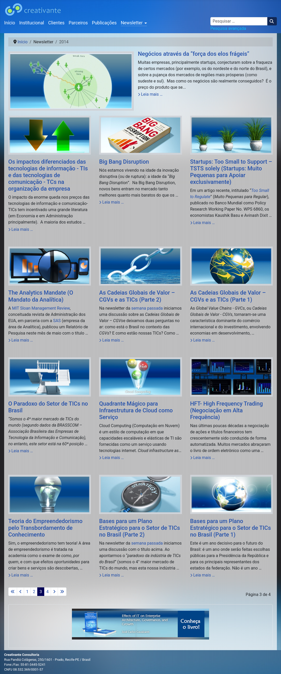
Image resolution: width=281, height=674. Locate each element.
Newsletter (132, 22)
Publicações (104, 22)
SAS (57, 320)
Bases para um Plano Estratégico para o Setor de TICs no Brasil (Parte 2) (139, 528)
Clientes (56, 22)
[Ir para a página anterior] (20, 591)
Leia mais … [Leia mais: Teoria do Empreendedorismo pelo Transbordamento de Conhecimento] (20, 575)
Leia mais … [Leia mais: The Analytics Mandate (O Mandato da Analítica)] (20, 340)
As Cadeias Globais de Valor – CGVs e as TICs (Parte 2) (137, 296)
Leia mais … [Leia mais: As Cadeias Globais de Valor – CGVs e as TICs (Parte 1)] (202, 340)
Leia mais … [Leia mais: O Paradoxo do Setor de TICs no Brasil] (20, 450)
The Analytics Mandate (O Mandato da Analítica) (40, 296)
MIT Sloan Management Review (41, 308)
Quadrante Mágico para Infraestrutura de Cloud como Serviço (136, 410)
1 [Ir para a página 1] (27, 591)
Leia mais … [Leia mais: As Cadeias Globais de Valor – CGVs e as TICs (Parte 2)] (111, 340)
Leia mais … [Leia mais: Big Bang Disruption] (111, 202)
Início (9, 22)
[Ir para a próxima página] (54, 591)
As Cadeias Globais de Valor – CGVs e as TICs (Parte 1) (228, 296)
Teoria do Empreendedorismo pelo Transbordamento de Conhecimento (45, 528)
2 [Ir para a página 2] (34, 591)
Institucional (31, 22)
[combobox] (239, 21)
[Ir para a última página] (62, 591)
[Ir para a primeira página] (12, 591)
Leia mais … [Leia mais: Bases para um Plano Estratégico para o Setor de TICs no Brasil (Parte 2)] (111, 575)
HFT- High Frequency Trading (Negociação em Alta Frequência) (226, 410)
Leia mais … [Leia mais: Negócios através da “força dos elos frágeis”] (150, 94)
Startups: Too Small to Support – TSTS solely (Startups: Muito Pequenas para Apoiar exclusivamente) (231, 171)
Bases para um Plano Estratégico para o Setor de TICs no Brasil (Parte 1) (230, 528)
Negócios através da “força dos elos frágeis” (193, 54)
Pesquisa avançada (228, 28)
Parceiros (78, 22)
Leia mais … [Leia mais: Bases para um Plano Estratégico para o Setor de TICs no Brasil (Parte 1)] (202, 575)
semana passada (147, 308)
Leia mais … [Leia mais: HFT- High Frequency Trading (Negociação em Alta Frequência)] (202, 457)
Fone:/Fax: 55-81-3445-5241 (25, 664)
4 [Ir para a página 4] (47, 591)
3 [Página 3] (41, 591)
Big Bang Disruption (124, 161)
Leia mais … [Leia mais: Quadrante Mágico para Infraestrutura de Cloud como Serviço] (111, 457)
